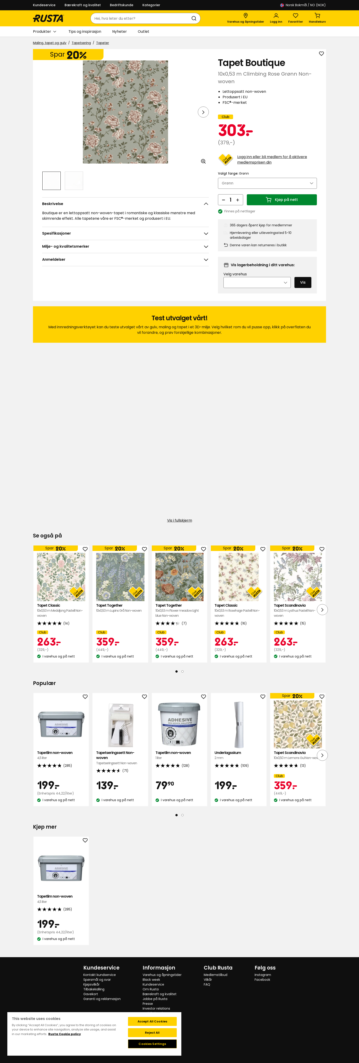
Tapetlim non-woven (61, 761)
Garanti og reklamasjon (102, 999)
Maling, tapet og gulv (49, 43)
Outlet (143, 31)
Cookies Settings (152, 1044)
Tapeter (102, 43)
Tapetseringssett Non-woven (120, 764)
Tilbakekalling (93, 989)
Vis (303, 288)
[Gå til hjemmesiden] (48, 18)
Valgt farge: (233, 179)
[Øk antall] (237, 206)
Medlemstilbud (215, 975)
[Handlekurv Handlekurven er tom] (317, 18)
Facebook (262, 979)
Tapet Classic (61, 617)
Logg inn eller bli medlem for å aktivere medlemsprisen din (272, 165)
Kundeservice (44, 5)
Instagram (263, 975)
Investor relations (156, 1008)
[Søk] (194, 18)
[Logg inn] (276, 18)
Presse (148, 1003)
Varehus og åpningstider (162, 975)
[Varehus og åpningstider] (245, 18)
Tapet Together (120, 614)
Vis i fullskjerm (179, 526)
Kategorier (151, 5)
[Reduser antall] (223, 206)
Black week (151, 979)
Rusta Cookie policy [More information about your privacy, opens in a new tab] (64, 1034)
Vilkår (208, 979)
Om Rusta (151, 989)
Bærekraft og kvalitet (83, 5)
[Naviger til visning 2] (74, 181)
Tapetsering (81, 43)
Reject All (152, 1032)
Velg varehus (235, 280)
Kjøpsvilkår (91, 984)
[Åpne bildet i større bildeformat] (203, 161)
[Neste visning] (203, 112)
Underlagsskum (239, 761)
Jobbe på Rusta (155, 999)
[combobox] (140, 18)
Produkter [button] (44, 31)
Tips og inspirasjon (84, 31)
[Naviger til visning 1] (51, 181)
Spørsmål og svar (97, 979)
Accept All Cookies (152, 1021)
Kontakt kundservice (99, 975)
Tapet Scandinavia (298, 617)
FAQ (207, 984)
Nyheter (119, 31)
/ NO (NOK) (303, 5)
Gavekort (90, 994)
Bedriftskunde (121, 5)
